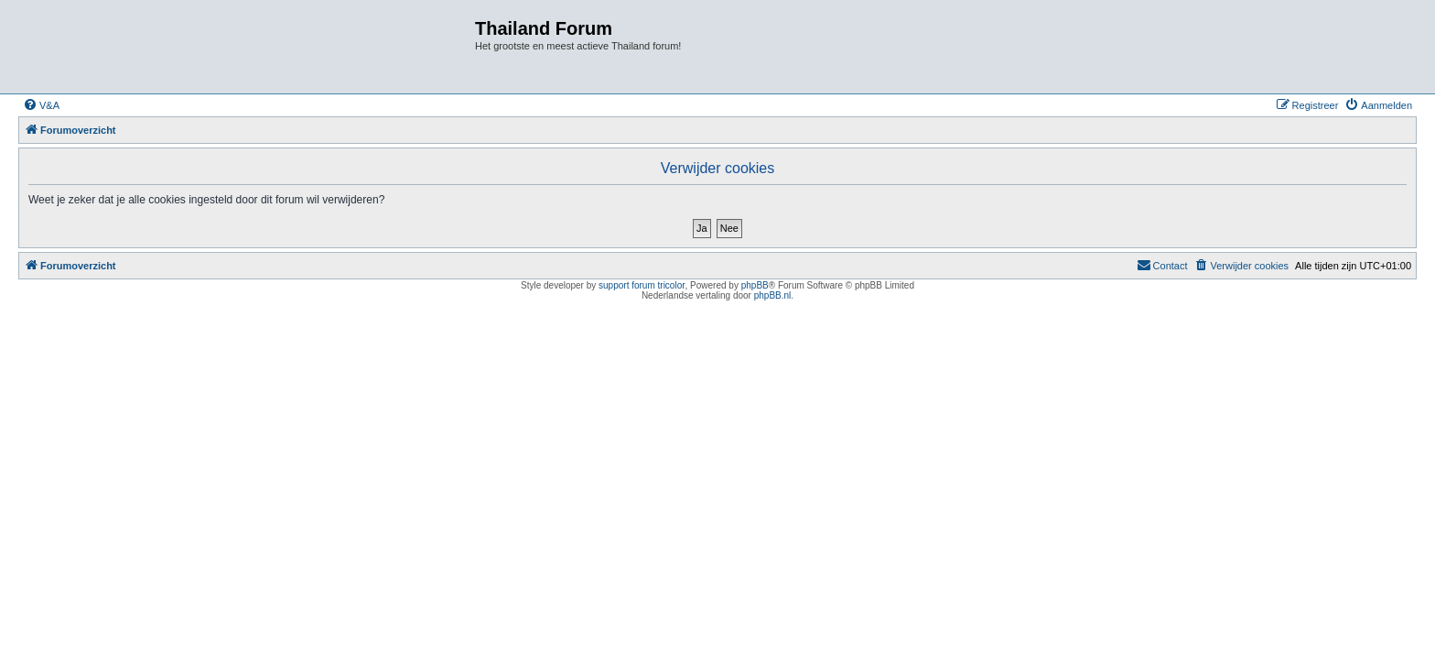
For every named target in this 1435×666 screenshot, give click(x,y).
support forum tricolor (642, 285)
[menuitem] (41, 105)
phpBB (755, 285)
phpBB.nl (773, 295)
